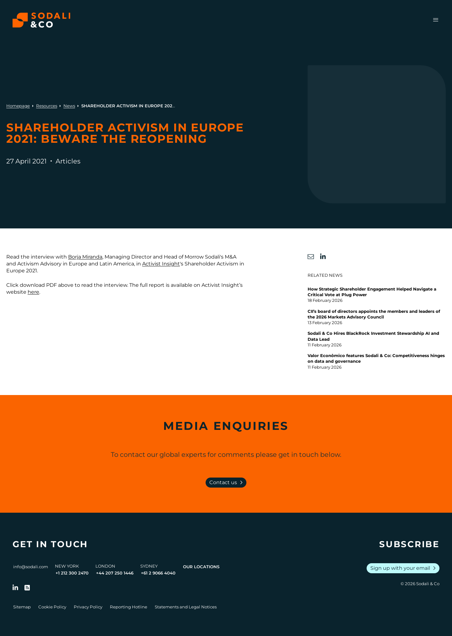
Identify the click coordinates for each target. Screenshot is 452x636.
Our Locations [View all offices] (201, 566)
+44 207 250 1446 (114, 572)
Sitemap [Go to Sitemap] (22, 606)
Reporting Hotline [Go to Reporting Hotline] (128, 606)
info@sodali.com (30, 566)
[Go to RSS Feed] (27, 588)
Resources (46, 105)
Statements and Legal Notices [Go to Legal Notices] (186, 606)
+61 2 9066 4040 (158, 572)
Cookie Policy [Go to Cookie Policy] (52, 606)
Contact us (227, 482)
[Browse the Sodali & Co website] (41, 20)
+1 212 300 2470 (72, 572)
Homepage (18, 105)
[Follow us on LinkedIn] (15, 588)
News (69, 105)
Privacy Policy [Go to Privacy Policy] (88, 606)
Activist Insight (161, 264)
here (33, 292)
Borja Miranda (85, 257)
